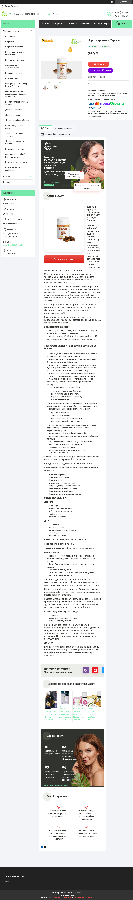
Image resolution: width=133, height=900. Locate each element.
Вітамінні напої (11, 78)
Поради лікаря (101, 23)
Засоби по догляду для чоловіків (15, 134)
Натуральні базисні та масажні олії (14, 53)
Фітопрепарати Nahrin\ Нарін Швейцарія (15, 155)
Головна (45, 23)
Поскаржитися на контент (62, 897)
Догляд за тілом (12, 115)
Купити (100, 64)
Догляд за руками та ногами (14, 142)
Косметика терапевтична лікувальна (16, 103)
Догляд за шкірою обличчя (17, 120)
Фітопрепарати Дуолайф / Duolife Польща (16, 85)
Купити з (102, 70)
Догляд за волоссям (14, 110)
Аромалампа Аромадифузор (12, 66)
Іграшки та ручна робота (16, 162)
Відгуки (6, 182)
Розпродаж (10, 36)
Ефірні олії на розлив (14, 47)
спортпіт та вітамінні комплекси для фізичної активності (15, 94)
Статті (6, 881)
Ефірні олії (9, 42)
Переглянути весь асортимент (51, 183)
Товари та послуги (11, 31)
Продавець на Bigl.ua (67, 895)
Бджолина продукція (14, 149)
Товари (56, 23)
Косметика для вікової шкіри (15, 126)
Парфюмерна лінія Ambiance (13, 168)
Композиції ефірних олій (16, 60)
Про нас (70, 23)
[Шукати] (49, 14)
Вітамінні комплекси (14, 73)
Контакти (85, 23)
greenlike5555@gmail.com (14, 245)
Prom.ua (79, 893)
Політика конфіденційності (83, 897)
